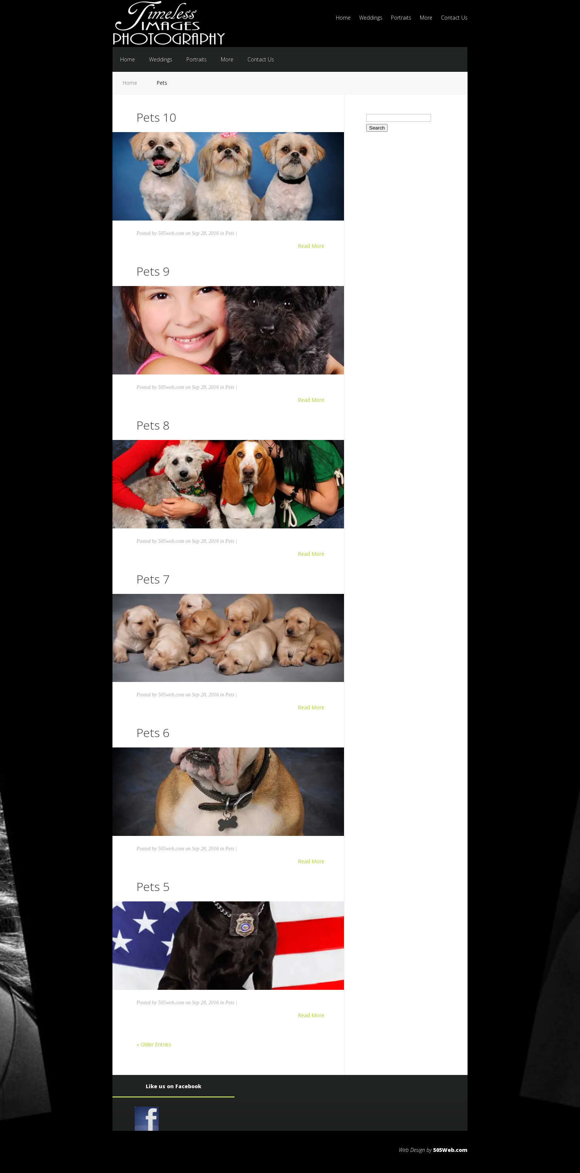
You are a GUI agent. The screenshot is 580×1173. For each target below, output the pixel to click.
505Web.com (450, 1149)
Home (343, 18)
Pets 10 (156, 117)
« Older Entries (153, 1044)
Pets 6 (152, 732)
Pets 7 (152, 579)
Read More (311, 246)
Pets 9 (152, 271)
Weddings (370, 18)
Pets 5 (152, 886)
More (426, 18)
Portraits (401, 18)
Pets (229, 233)
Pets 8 (152, 425)
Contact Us (454, 18)
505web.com (171, 233)
